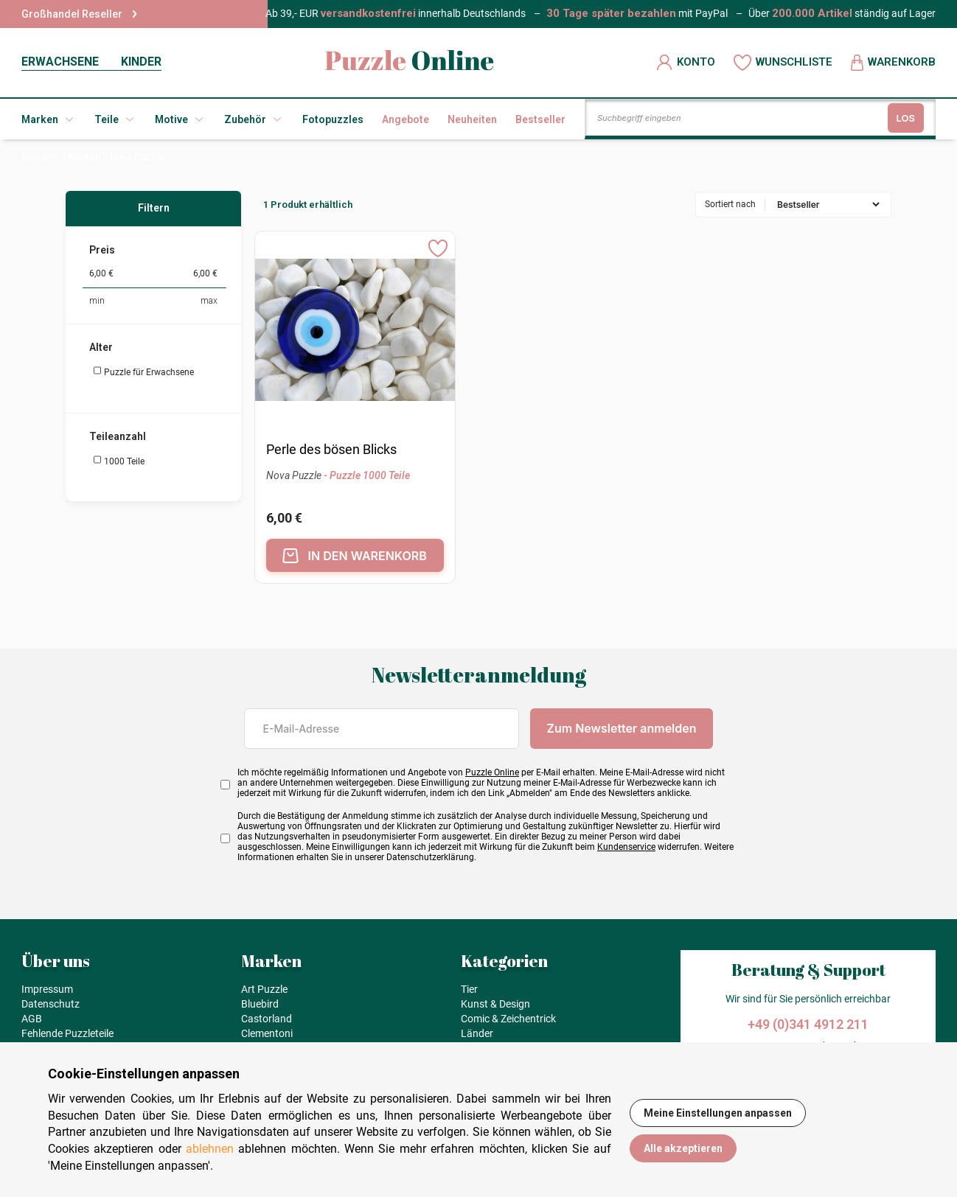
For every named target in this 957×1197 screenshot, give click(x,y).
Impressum (47, 989)
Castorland (266, 1019)
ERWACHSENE (60, 62)
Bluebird (260, 1004)
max (209, 301)
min (97, 301)
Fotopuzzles (332, 119)
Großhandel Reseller (79, 14)
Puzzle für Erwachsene (143, 371)
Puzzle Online (492, 772)
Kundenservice (626, 847)
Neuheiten (472, 119)
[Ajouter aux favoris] (438, 248)
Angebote (405, 119)
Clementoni (267, 1033)
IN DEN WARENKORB (354, 556)
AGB (31, 1019)
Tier (469, 989)
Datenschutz (50, 1004)
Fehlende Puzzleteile (67, 1033)
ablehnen (210, 1149)
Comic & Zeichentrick (508, 1019)
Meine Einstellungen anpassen (718, 1113)
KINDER (141, 62)
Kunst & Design (495, 1004)
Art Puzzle (264, 989)
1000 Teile (119, 461)
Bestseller (540, 119)
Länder (477, 1033)
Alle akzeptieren (683, 1148)
